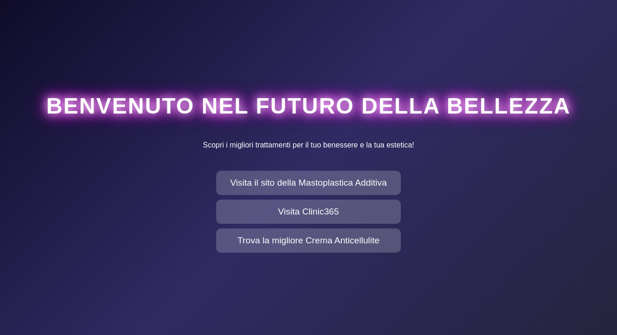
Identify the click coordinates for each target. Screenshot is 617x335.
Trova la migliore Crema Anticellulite (308, 240)
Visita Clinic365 (308, 211)
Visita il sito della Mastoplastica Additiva (308, 183)
